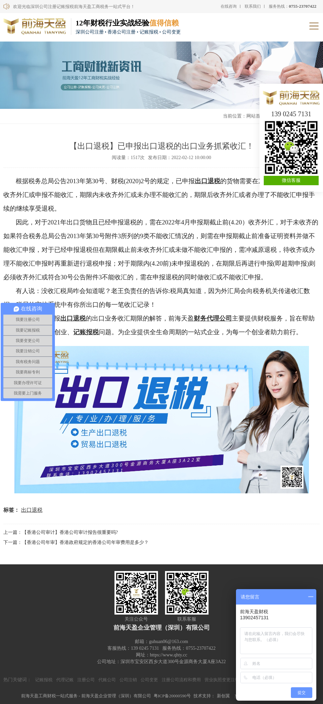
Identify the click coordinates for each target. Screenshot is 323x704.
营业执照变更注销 (222, 679)
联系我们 (253, 6)
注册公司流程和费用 (181, 679)
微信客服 (291, 180)
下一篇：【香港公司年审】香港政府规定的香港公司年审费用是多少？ (76, 542)
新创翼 (223, 695)
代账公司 (107, 679)
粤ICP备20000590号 (172, 695)
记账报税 (86, 332)
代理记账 (65, 679)
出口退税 (207, 181)
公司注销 (128, 679)
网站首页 (255, 116)
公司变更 (149, 679)
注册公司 (86, 679)
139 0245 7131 (291, 114)
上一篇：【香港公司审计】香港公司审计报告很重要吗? (60, 532)
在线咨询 (229, 6)
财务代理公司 (213, 318)
